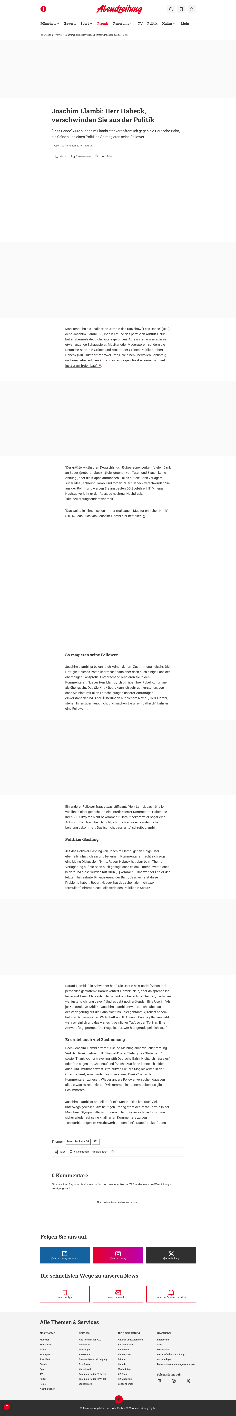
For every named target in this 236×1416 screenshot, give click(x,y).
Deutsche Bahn (76, 350)
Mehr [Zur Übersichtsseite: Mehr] (185, 23)
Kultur (43, 1379)
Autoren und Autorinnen (130, 1339)
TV (41, 1374)
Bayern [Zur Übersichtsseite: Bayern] (70, 23)
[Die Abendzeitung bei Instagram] (118, 1255)
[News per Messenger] (65, 1294)
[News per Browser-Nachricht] (171, 1294)
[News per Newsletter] (118, 1294)
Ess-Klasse (84, 1364)
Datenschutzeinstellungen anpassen (176, 1364)
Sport (42, 1369)
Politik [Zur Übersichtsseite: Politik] (152, 23)
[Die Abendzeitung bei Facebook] (65, 1255)
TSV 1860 (45, 1359)
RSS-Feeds (84, 1354)
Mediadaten (124, 1369)
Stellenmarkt (85, 1384)
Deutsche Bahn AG (78, 1141)
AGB (159, 1344)
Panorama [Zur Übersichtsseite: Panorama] (121, 23)
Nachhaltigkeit (47, 1388)
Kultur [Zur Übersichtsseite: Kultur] (167, 23)
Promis (58, 35)
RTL (165, 329)
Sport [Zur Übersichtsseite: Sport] (84, 23)
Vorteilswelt (85, 1369)
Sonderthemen (125, 1384)
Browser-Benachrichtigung (93, 1359)
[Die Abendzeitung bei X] (171, 1255)
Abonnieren (124, 1349)
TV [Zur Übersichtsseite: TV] (140, 23)
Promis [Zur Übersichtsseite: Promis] (102, 23)
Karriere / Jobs (125, 1344)
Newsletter (84, 1344)
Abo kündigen (164, 1359)
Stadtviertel (46, 1344)
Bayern (43, 1349)
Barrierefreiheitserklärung (171, 1354)
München (44, 1339)
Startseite (46, 35)
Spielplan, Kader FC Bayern (93, 1374)
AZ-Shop (122, 1374)
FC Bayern (45, 1354)
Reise (43, 1384)
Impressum (163, 1339)
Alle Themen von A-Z (90, 1339)
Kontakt (122, 1364)
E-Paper (122, 1359)
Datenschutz (163, 1349)
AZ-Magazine (125, 1379)
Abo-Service (124, 1354)
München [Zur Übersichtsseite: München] (48, 23)
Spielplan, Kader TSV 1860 (93, 1379)
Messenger (85, 1349)
